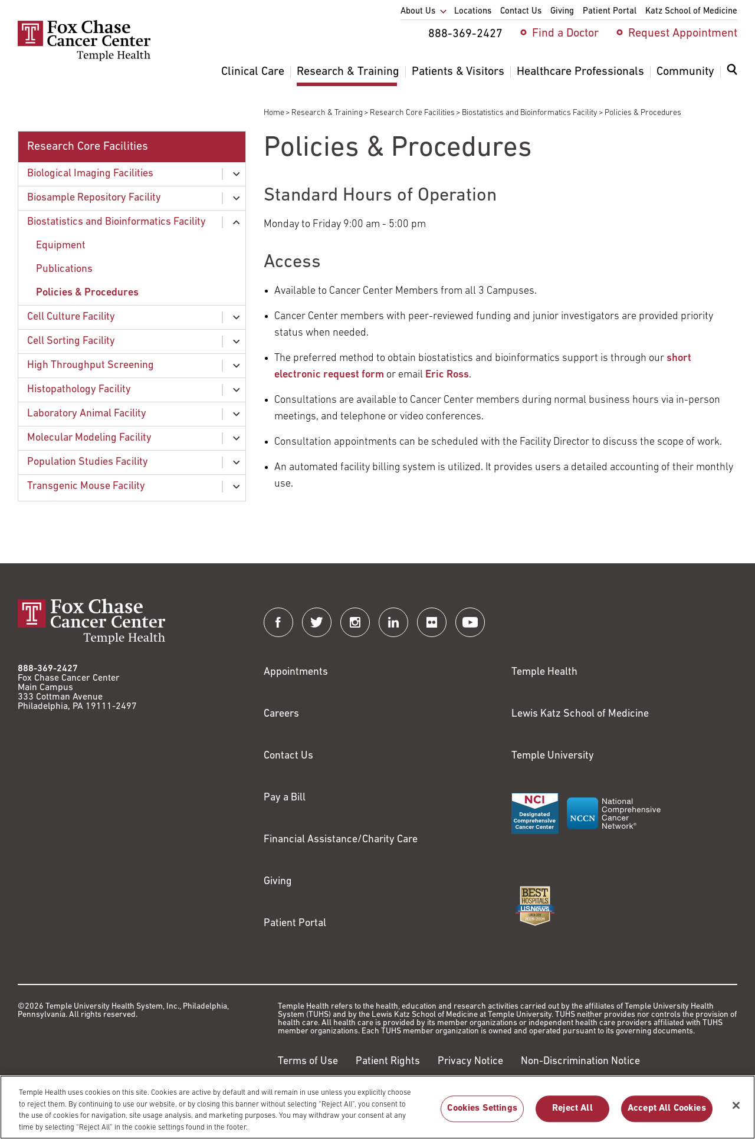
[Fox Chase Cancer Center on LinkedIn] (393, 622)
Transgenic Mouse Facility (86, 486)
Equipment (61, 245)
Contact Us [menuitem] (520, 11)
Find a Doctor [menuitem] (565, 34)
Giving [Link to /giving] (278, 881)
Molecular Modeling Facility (89, 438)
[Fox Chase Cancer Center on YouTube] (470, 622)
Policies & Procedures (87, 292)
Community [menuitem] (685, 72)
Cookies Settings (482, 1115)
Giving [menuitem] (562, 11)
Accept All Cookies (667, 1115)
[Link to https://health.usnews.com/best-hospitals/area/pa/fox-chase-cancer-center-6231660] (535, 906)
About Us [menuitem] (418, 11)
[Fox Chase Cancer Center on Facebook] (278, 622)
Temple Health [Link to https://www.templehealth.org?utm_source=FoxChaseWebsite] (544, 672)
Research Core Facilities (412, 113)
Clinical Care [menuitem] (252, 72)
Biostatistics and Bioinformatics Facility (530, 113)
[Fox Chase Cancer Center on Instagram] (355, 622)
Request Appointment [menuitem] (682, 34)
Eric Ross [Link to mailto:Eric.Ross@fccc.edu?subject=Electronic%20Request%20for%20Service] (447, 374)
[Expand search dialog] (732, 72)
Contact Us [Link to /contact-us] (288, 755)
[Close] (736, 1111)
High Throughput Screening (90, 365)
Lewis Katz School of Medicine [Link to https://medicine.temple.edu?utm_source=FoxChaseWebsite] (580, 714)
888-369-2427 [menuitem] (465, 34)
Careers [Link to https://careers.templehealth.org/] (281, 714)
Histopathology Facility (79, 389)
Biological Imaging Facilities (90, 173)
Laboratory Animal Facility (86, 413)
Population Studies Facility (87, 462)
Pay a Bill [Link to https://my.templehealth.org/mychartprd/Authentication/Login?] (285, 797)
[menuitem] (732, 77)
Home (274, 113)
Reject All (572, 1115)
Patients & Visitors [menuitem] (458, 72)
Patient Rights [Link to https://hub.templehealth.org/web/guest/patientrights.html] (388, 1061)
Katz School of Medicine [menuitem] (691, 11)
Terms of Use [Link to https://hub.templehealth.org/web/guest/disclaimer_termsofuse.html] (308, 1061)
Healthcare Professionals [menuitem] (580, 72)
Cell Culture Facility (71, 317)
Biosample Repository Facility (94, 197)
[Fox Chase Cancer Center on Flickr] (432, 622)
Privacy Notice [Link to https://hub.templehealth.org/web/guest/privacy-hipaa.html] (470, 1061)
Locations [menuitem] (472, 11)
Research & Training (327, 113)
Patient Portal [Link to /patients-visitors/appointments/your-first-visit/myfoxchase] (295, 923)
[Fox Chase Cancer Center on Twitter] (316, 622)
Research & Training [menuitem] (348, 72)
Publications (64, 269)
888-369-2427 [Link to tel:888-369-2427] (48, 669)
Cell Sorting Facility (71, 341)
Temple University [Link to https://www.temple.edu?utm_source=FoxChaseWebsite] (552, 755)
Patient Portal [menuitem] (609, 11)
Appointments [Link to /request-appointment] (296, 672)
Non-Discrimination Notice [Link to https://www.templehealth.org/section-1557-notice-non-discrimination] (580, 1061)
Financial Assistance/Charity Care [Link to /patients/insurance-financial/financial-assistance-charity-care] (341, 839)
